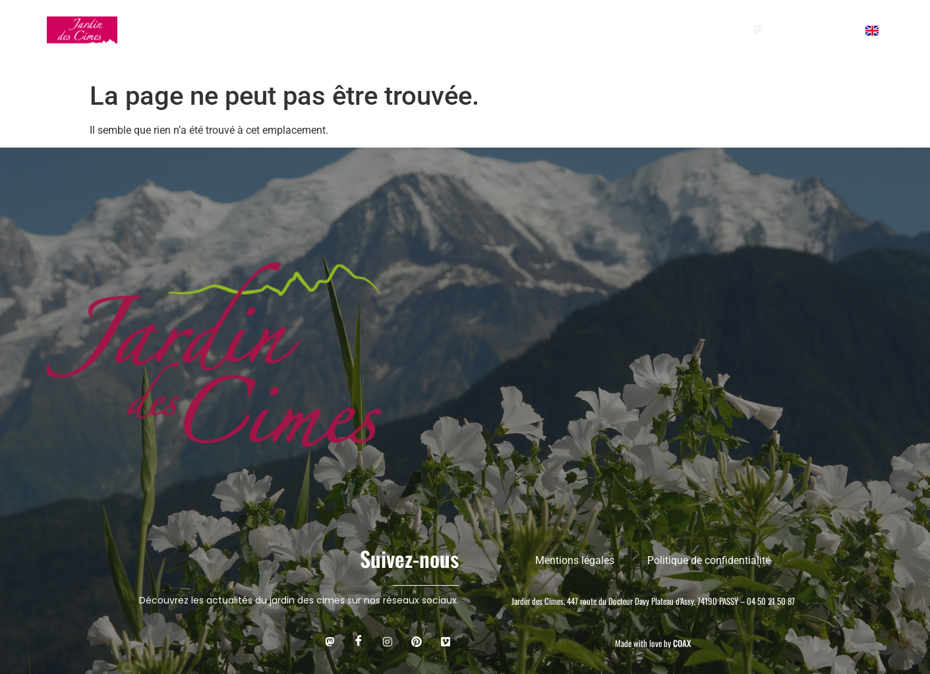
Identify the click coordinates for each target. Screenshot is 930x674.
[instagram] (814, 30)
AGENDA (393, 30)
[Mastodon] (757, 30)
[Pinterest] (416, 641)
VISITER (245, 30)
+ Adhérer (660, 30)
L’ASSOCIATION (577, 30)
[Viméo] (445, 641)
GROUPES (318, 30)
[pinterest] (842, 30)
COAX (682, 643)
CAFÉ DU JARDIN (478, 30)
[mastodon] (329, 641)
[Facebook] (786, 30)
